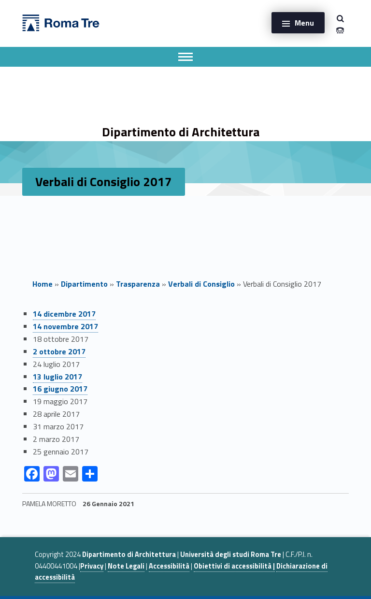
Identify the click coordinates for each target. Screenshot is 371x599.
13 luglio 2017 (57, 376)
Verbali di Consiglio (201, 284)
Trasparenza (138, 284)
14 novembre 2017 (65, 326)
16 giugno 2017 (60, 388)
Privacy (91, 566)
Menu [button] (304, 23)
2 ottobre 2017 (59, 351)
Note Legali (126, 566)
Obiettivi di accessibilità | (234, 566)
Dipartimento (84, 284)
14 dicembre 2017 (64, 314)
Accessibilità (169, 566)
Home (42, 284)
